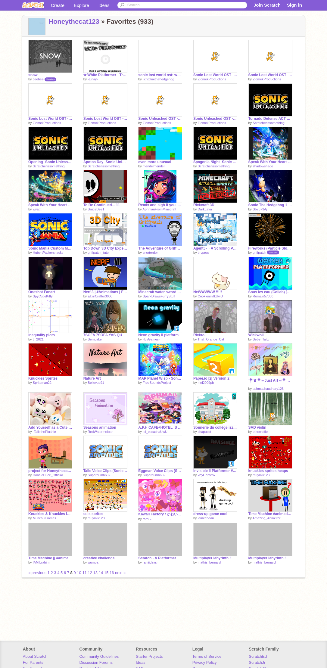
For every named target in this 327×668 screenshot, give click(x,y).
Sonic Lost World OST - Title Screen (50, 119)
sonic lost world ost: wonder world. (160, 75)
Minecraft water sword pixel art (160, 292)
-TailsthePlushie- (45, 431)
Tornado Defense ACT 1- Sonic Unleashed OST (270, 119)
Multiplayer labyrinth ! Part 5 (215, 558)
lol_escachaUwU (155, 431)
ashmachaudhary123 (268, 388)
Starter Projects (149, 656)
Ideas (104, 5)
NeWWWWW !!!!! (207, 292)
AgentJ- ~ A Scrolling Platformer (215, 248)
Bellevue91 (96, 382)
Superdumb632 (99, 475)
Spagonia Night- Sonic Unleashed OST (215, 162)
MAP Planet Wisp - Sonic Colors (160, 378)
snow (33, 75)
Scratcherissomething (269, 123)
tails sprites (93, 514)
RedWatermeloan (100, 431)
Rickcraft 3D (203, 205)
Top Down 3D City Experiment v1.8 (105, 248)
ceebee (38, 79)
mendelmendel (153, 166)
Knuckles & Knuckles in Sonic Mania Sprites (50, 514)
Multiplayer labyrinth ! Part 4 (270, 558)
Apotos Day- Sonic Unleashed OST (105, 162)
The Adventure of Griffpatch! (160, 248)
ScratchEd (258, 656)
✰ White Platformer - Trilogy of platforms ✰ (105, 75)
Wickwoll (256, 335)
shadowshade (263, 166)
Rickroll (200, 335)
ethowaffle (260, 431)
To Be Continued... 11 (101, 205)
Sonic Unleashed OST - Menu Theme (215, 119)
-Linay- (93, 79)
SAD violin (257, 427)
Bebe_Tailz (261, 339)
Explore (81, 5)
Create (57, 5)
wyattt (37, 209)
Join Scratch (267, 5)
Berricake (94, 339)
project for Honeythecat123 (50, 471)
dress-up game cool (210, 514)
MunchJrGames (44, 518)
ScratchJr (257, 662)
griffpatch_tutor (99, 252)
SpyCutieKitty (43, 296)
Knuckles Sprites (43, 378)
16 (112, 572)
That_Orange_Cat (211, 339)
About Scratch (35, 656)
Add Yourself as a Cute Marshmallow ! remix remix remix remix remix (50, 427)
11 (84, 572)
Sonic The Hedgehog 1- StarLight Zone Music (270, 205)
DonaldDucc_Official (48, 475)
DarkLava (205, 209)
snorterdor (150, 252)
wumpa (93, 562)
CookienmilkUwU (210, 296)
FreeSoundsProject (157, 382)
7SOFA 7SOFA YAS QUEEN (105, 335)
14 (101, 572)
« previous (38, 572)
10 (79, 572)
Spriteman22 (42, 382)
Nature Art (92, 378)
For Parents (33, 662)
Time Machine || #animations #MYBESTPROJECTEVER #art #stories (50, 558)
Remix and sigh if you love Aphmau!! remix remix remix (160, 205)
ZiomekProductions (212, 79)
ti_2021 (38, 339)
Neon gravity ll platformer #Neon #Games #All (160, 335)
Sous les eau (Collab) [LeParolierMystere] (270, 292)
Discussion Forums (96, 662)
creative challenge (99, 558)
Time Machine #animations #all (270, 514)
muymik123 (261, 475)
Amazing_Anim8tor (267, 518)
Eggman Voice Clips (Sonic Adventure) (160, 471)
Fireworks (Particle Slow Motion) (270, 248)
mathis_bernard (209, 562)
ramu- (147, 519)
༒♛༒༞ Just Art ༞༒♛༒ (270, 380)
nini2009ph (206, 382)
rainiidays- (150, 562)
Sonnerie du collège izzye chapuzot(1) (215, 427)
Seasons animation (99, 427)
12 (90, 572)
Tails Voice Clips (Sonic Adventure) (105, 471)
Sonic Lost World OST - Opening (105, 119)
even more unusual (154, 162)
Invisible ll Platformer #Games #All (215, 471)
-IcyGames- (151, 339)
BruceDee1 (96, 209)
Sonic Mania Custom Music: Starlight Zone (50, 248)
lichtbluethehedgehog (158, 79)
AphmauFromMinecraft (159, 209)
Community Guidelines (99, 656)
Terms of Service (207, 656)
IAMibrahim (41, 562)
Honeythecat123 (73, 21)
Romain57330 (263, 296)
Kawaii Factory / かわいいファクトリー (160, 514)
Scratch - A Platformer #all (160, 558)
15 (106, 572)
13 (95, 572)
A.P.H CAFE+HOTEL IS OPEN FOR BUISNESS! (160, 427)
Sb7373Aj (260, 209)
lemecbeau (206, 518)
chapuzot (204, 431)
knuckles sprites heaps (268, 471)
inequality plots (41, 335)
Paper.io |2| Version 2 (211, 378)
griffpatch (259, 252)
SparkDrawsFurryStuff (159, 296)
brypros (203, 252)
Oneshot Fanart (41, 292)
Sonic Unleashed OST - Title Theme (160, 119)
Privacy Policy (204, 662)
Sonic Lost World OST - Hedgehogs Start (270, 75)
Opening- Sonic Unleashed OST (50, 162)
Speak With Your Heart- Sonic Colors (270, 162)
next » (120, 572)
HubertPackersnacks (48, 252)
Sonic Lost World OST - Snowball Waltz (215, 75)
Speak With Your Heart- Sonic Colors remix (50, 205)
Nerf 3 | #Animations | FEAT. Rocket (105, 292)
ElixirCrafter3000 (100, 296)
